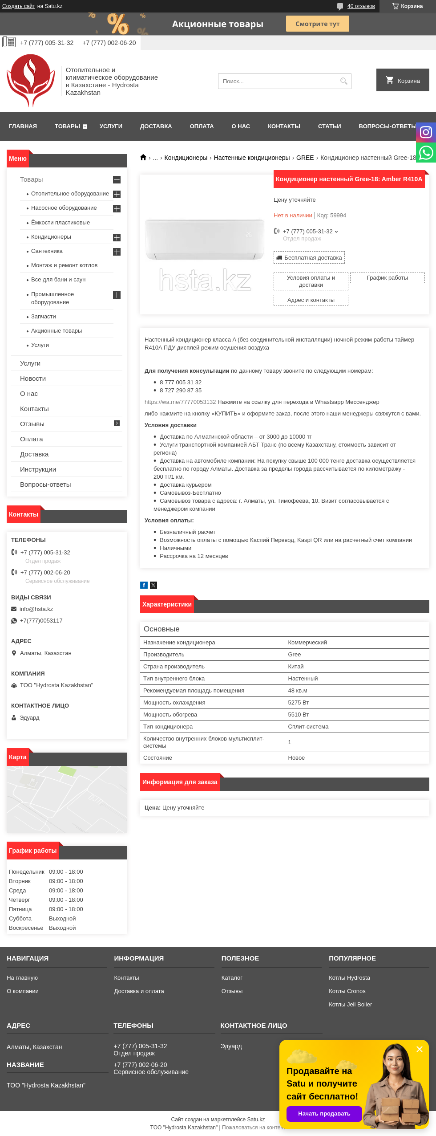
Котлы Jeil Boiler (350, 1004)
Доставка (156, 126)
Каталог (232, 977)
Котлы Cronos (347, 991)
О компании (23, 991)
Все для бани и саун (58, 279)
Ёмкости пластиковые (60, 222)
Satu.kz (256, 1119)
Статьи (329, 126)
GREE (305, 157)
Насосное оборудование (64, 207)
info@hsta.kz (36, 609)
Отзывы (32, 424)
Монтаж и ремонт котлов (64, 265)
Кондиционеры (186, 157)
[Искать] (343, 81)
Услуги (111, 126)
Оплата (202, 126)
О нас (241, 126)
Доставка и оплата (139, 991)
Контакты (284, 126)
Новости (33, 378)
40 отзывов (361, 6)
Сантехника (47, 251)
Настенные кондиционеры (252, 157)
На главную (22, 977)
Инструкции (38, 469)
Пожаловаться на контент (254, 1127)
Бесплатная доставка (313, 257)
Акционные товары (56, 330)
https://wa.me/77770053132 (180, 402)
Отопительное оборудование (70, 193)
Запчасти (43, 316)
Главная (23, 126)
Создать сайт (18, 6)
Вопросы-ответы (388, 126)
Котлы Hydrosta (349, 977)
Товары (67, 126)
